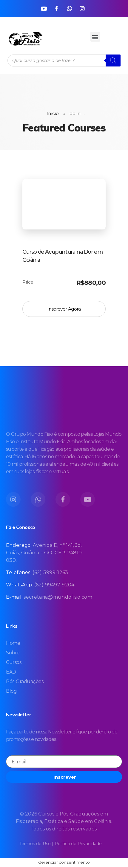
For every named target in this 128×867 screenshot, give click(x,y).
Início (53, 113)
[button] (95, 37)
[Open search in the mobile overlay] (64, 60)
